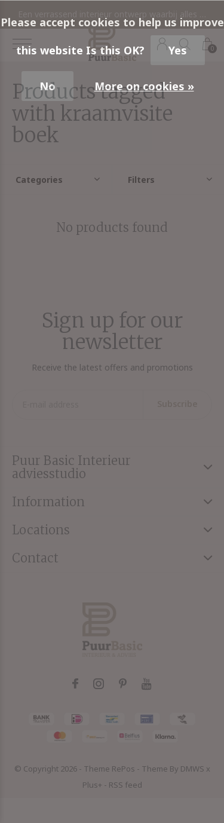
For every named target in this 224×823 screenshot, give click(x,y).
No (47, 86)
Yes (177, 50)
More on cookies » (144, 86)
